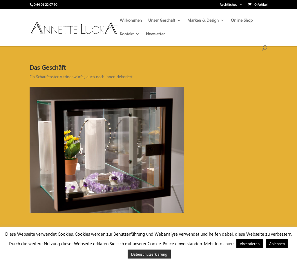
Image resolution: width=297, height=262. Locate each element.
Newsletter (155, 34)
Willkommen (131, 20)
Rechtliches (228, 5)
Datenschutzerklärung (149, 254)
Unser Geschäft (161, 20)
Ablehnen (277, 243)
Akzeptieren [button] (250, 243)
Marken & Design (203, 20)
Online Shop (242, 20)
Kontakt (127, 34)
